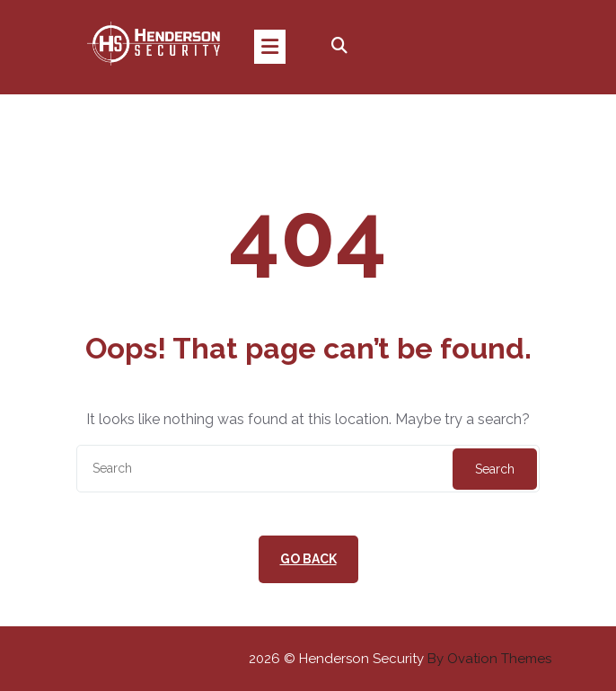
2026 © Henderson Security (400, 659)
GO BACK (308, 559)
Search (495, 469)
